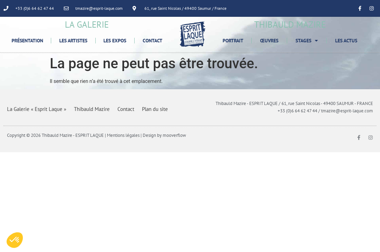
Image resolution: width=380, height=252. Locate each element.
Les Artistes (73, 40)
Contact (152, 40)
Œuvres (269, 40)
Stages (307, 41)
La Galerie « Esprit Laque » (36, 109)
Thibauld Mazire (92, 109)
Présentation (27, 40)
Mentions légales (123, 135)
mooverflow (174, 135)
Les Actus (346, 40)
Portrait (233, 40)
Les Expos (114, 40)
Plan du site (155, 109)
